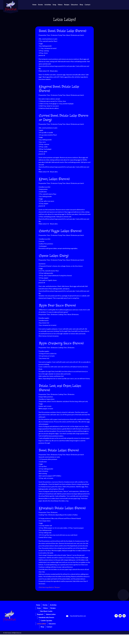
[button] (116, 615)
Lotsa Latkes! (41, 624)
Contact (49, 627)
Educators (52, 624)
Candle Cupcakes (46, 620)
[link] (34, 5)
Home (38, 605)
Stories (45, 605)
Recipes (53, 608)
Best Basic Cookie (46, 611)
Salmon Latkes (51, 614)
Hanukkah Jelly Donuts (46, 617)
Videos (45, 608)
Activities (53, 605)
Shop (42, 627)
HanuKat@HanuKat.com (78, 616)
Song (39, 608)
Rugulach (40, 614)
